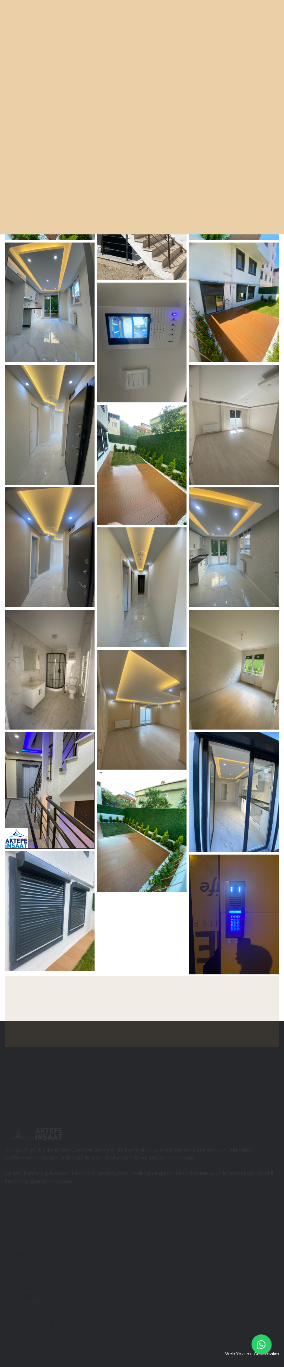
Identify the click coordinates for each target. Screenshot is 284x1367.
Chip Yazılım (266, 1354)
